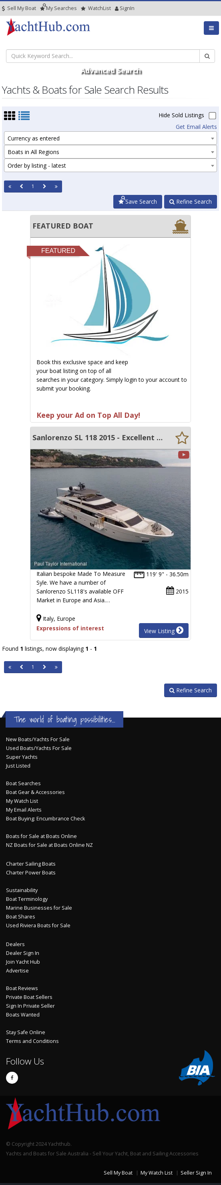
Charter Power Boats (31, 872)
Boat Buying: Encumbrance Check (45, 818)
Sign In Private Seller (30, 1006)
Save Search (138, 201)
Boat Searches (23, 783)
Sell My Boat (19, 8)
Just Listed (18, 765)
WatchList (96, 8)
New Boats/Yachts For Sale (38, 739)
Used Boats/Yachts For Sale (39, 748)
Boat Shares (20, 916)
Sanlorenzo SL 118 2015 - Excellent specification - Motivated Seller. (98, 437)
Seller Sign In (196, 1172)
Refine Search (190, 201)
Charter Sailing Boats (31, 863)
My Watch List (22, 801)
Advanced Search (110, 70)
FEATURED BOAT (62, 225)
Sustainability (22, 890)
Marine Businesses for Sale (39, 907)
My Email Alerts (24, 809)
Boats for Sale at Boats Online (41, 836)
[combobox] (110, 138)
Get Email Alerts (196, 126)
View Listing (163, 630)
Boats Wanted (23, 1014)
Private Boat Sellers (29, 997)
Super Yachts (22, 757)
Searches (58, 8)
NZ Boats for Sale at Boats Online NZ (49, 845)
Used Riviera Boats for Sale (38, 925)
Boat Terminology (27, 899)
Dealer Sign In (22, 953)
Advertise (17, 970)
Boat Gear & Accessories (35, 792)
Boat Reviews (22, 988)
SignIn (117, 8)
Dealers (15, 944)
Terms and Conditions (32, 1041)
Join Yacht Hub (23, 961)
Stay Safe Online (25, 1032)
